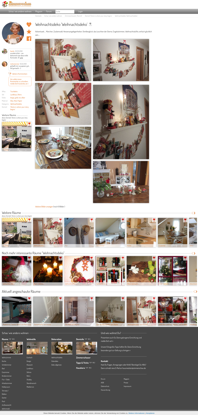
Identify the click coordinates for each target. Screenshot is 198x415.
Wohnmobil (6, 409)
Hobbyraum (6, 387)
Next (30, 115)
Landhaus (13, 94)
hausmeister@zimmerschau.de (134, 368)
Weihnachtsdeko (16, 104)
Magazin (38, 11)
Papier (20, 101)
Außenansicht (6, 405)
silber (23, 97)
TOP (10, 339)
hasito (12, 51)
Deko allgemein (56, 365)
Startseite (38, 16)
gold (16, 97)
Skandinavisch (31, 383)
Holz (15, 101)
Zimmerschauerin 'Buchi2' (73, 16)
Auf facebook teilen (28, 38)
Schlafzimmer (6, 365)
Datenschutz (105, 386)
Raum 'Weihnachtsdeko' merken (28, 31)
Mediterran (30, 387)
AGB (102, 382)
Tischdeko (14, 91)
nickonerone (14, 64)
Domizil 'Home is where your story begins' (98, 16)
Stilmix (29, 372)
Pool (3, 401)
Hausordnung (105, 390)
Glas (11, 101)
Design (29, 361)
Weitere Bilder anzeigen (44, 206)
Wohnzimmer (6, 357)
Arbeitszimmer (7, 383)
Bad (3, 368)
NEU (13, 339)
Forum (49, 11)
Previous (29, 115)
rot (20, 97)
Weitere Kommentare (18, 73)
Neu (89, 339)
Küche (4, 361)
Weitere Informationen (136, 413)
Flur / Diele (6, 379)
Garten (4, 398)
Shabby (29, 379)
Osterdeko (54, 361)
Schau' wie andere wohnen (20, 11)
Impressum (127, 386)
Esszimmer (5, 372)
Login (80, 11)
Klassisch (30, 365)
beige (12, 97)
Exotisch (29, 357)
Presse (126, 382)
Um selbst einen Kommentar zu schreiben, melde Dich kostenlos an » (19, 81)
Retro (20, 94)
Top (86, 339)
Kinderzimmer (7, 376)
